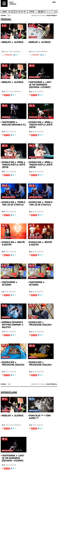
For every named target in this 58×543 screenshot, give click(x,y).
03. (42, 12)
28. (20, 12)
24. (9, 12)
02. (39, 12)
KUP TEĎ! (7, 95)
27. (17, 12)
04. (45, 12)
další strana (51, 16)
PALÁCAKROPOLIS (12, 3)
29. (22, 12)
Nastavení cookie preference (7, 522)
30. (25, 12)
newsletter (48, 504)
